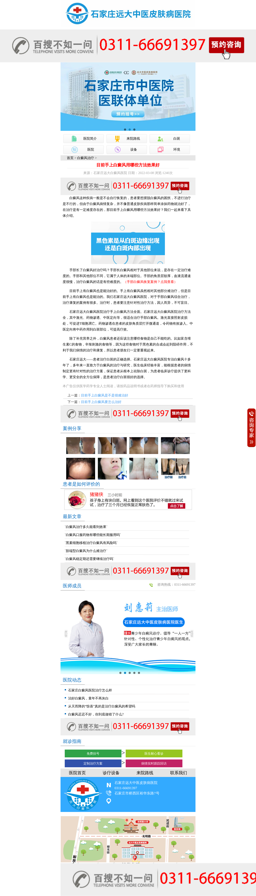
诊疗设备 (111, 772)
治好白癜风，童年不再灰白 (88, 698)
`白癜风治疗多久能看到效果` (86, 527)
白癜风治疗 (85, 158)
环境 (176, 149)
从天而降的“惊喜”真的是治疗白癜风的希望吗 (101, 706)
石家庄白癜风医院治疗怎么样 (90, 690)
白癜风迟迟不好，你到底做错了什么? (96, 714)
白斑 (176, 138)
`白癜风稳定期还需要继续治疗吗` (89, 559)
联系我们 (178, 772)
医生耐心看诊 (153, 753)
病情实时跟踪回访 (154, 763)
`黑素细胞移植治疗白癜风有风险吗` (91, 543)
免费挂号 (93, 753)
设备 (133, 149)
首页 (70, 158)
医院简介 (90, 138)
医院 (90, 149)
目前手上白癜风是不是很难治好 (104, 395)
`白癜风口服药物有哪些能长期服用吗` (93, 535)
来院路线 (133, 138)
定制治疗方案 (93, 763)
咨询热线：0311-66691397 (176, 584)
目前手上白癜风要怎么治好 (101, 402)
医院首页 (77, 772)
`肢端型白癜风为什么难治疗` (86, 551)
